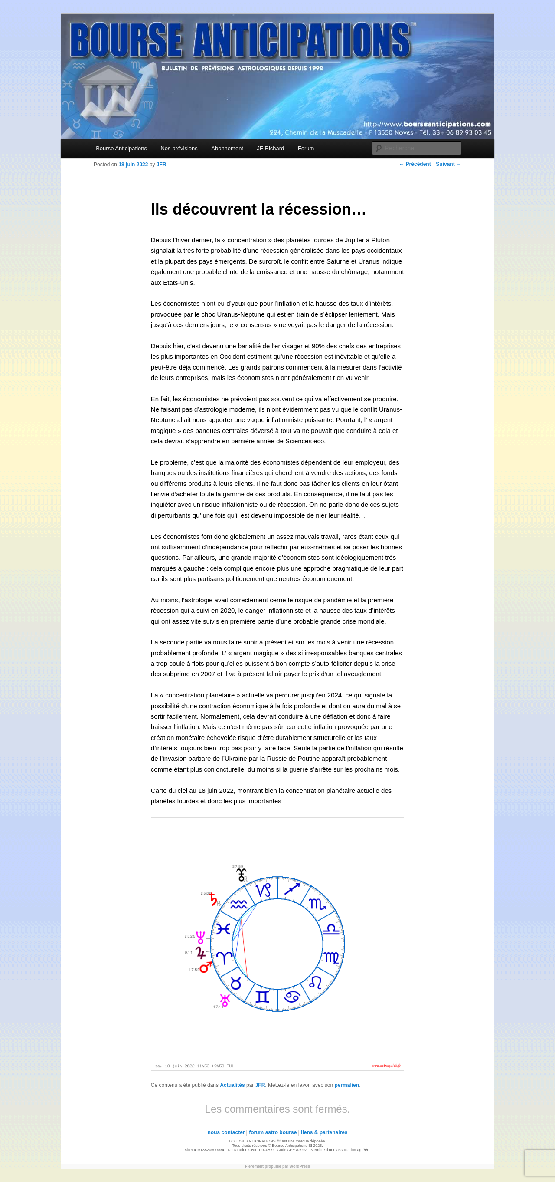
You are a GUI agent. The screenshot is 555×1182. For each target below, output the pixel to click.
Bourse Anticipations (121, 148)
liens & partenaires (324, 1132)
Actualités (232, 1085)
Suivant (448, 164)
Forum (306, 148)
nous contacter (226, 1132)
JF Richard (270, 148)
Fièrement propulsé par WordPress (277, 1166)
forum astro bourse (273, 1132)
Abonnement (227, 148)
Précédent (415, 164)
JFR (260, 1085)
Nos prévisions (178, 148)
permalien (346, 1085)
